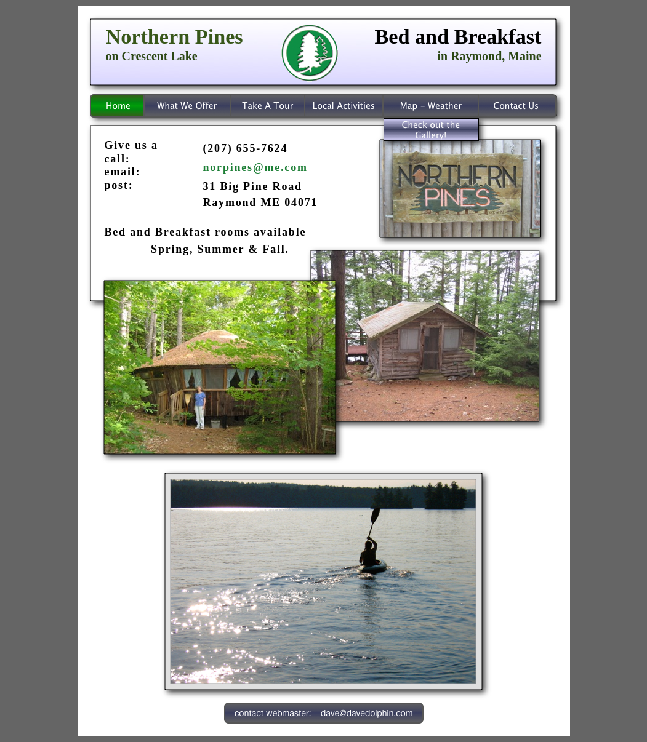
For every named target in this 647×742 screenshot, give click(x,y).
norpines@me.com (255, 167)
